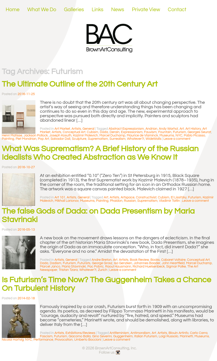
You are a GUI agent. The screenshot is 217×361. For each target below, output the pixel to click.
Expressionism (132, 132)
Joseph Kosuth (60, 135)
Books (155, 259)
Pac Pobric (95, 266)
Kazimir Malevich (85, 135)
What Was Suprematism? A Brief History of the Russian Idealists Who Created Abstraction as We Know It (100, 152)
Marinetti (186, 336)
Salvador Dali (60, 138)
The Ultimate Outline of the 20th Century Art (80, 84)
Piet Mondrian (26, 138)
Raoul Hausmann (118, 266)
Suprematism (98, 138)
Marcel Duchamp (112, 135)
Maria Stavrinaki (74, 266)
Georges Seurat (199, 132)
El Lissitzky (179, 197)
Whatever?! (135, 138)
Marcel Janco (50, 266)
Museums (167, 135)
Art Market (62, 128)
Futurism (179, 132)
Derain (114, 132)
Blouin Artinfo (179, 333)
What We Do (41, 9)
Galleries (74, 9)
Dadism (55, 263)
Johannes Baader (147, 263)
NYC (179, 135)
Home (13, 9)
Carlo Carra (198, 333)
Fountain (164, 132)
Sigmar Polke (176, 266)
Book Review (139, 259)
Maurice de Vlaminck (142, 135)
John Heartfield (173, 263)
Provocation (64, 339)
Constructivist (146, 197)
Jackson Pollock (36, 135)
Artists (76, 128)
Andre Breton (102, 259)
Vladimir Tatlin (169, 200)
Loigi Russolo (168, 336)
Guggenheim (123, 336)
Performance (43, 339)
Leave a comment (176, 138)
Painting (8, 138)
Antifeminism (119, 333)
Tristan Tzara (68, 270)
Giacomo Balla (80, 336)
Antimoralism (140, 333)
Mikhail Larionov (67, 200)
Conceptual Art (74, 132)
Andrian (151, 128)
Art (182, 128)
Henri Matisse (12, 135)
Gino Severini (102, 336)
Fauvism (150, 132)
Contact (177, 9)
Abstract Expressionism (126, 128)
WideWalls (153, 138)
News (117, 9)
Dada (104, 132)
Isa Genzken (123, 263)
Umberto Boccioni (87, 339)
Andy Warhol (168, 128)
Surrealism (117, 138)
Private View (146, 9)
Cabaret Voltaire (173, 259)
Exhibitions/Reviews (80, 333)
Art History (193, 128)
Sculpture (79, 138)
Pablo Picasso (194, 135)
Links (97, 9)
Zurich (102, 270)
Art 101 (59, 197)
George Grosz (102, 263)
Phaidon (116, 200)
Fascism (46, 336)
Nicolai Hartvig (13, 339)
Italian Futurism (145, 336)
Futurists (83, 263)
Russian (130, 200)
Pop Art (43, 138)
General (88, 128)
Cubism (92, 132)
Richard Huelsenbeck (149, 266)
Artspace (128, 197)
